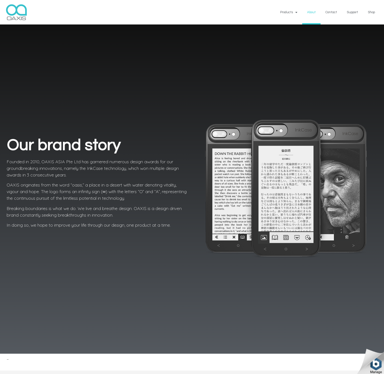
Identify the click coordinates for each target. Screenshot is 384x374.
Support (352, 12)
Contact (331, 12)
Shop (371, 12)
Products (288, 12)
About (311, 12)
